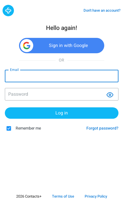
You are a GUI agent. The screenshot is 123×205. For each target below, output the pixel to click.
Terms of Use (63, 196)
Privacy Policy (96, 196)
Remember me (28, 128)
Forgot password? (102, 128)
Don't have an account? (102, 10)
